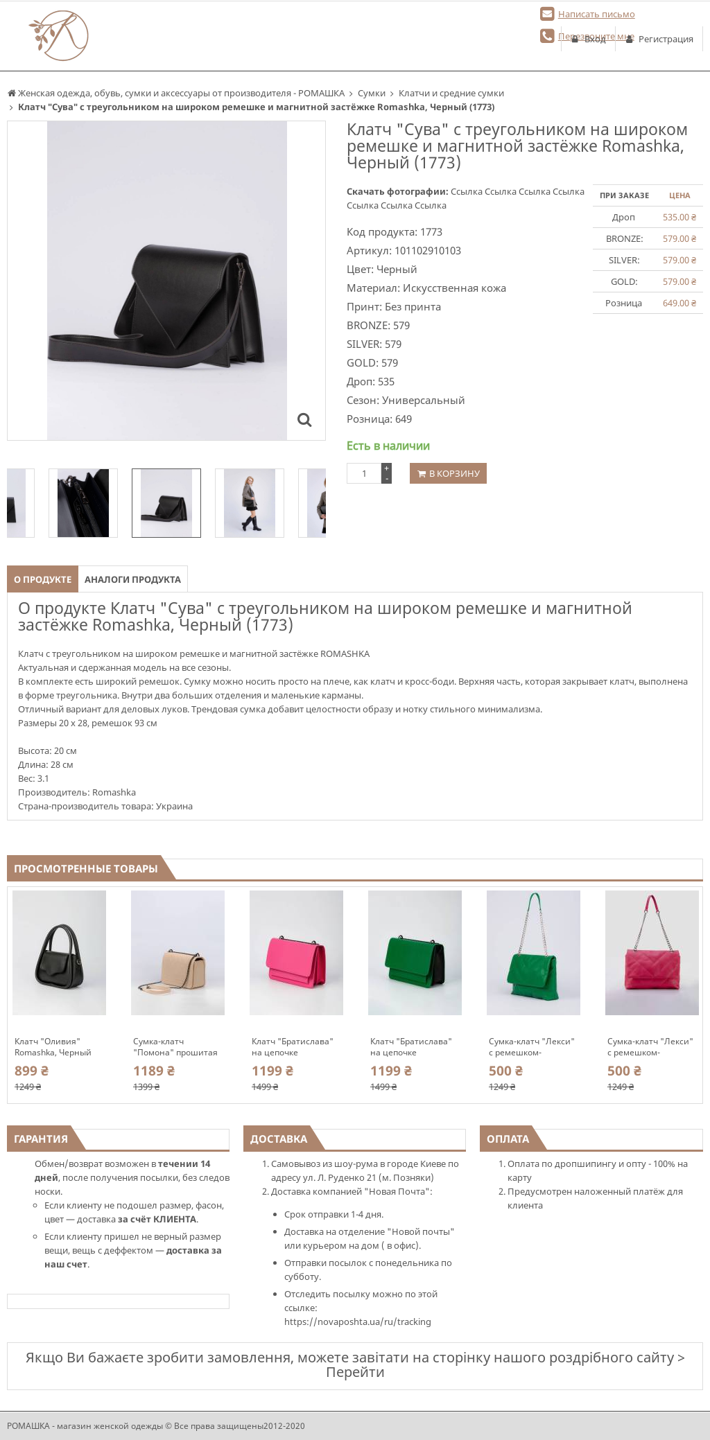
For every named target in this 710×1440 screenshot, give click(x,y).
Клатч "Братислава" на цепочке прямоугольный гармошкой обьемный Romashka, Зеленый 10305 (414, 1047)
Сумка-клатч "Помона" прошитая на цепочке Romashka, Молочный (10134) (177, 1047)
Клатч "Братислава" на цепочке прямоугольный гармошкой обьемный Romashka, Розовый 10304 (295, 1047)
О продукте (42, 579)
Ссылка (468, 191)
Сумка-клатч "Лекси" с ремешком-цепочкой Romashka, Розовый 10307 (650, 1047)
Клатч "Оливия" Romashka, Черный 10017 (53, 1047)
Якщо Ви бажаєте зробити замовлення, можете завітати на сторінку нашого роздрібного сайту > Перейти (355, 1364)
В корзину (454, 473)
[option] (166, 503)
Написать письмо (596, 14)
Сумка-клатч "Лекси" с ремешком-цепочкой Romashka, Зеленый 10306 (532, 1047)
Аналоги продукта (133, 579)
